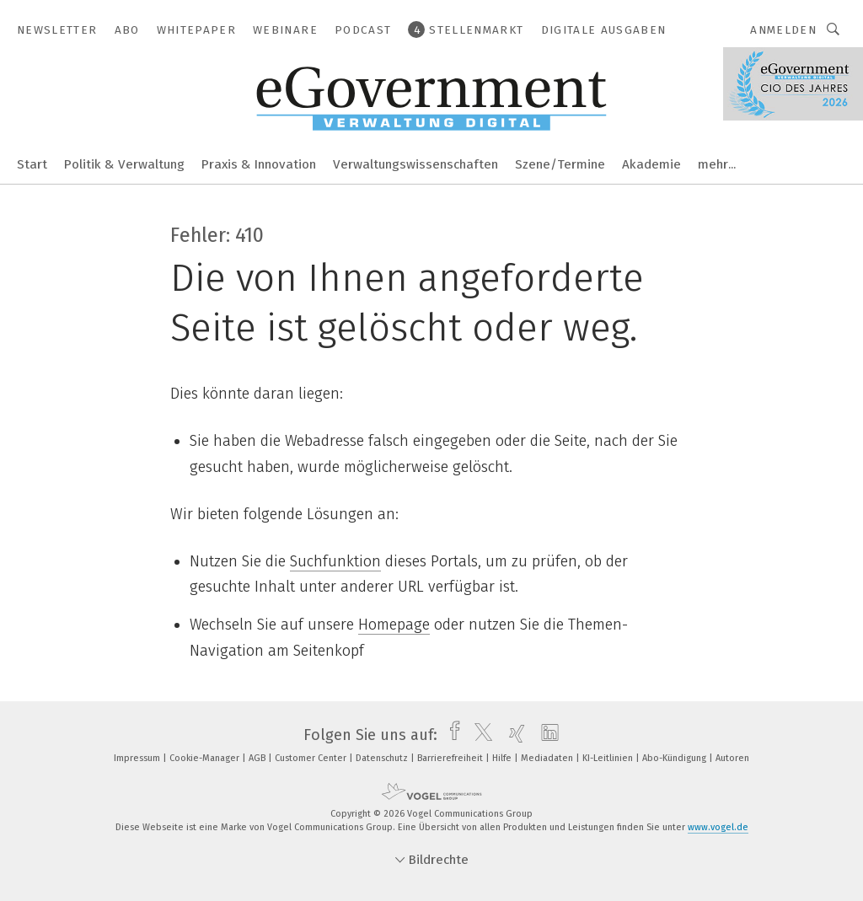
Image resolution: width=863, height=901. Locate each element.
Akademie (651, 164)
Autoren (732, 758)
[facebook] (450, 735)
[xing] (513, 735)
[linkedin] (545, 735)
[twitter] (479, 735)
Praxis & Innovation (258, 164)
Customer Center (312, 758)
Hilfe (503, 758)
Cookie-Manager (205, 758)
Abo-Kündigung (675, 758)
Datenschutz (383, 758)
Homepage (394, 624)
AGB (258, 758)
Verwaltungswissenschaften (415, 164)
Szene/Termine (560, 164)
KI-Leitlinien (608, 758)
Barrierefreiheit (451, 758)
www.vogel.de (718, 827)
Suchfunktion (335, 561)
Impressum (138, 758)
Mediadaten (548, 758)
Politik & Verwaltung (124, 164)
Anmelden (783, 30)
